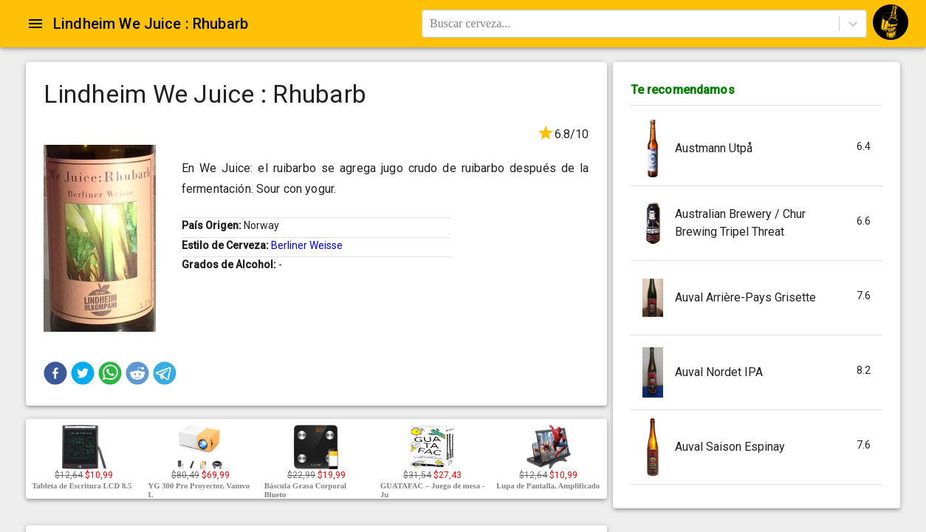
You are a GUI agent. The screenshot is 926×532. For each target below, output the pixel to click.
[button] (55, 373)
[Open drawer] (35, 23)
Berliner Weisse (307, 245)
